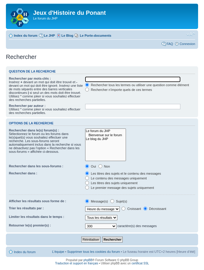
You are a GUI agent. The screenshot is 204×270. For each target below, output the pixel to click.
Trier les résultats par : (26, 208)
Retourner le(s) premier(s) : (30, 225)
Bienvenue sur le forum (105, 135)
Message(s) (97, 201)
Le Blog (67, 35)
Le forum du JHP (105, 131)
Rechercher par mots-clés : (30, 78)
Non (104, 166)
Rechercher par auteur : (27, 105)
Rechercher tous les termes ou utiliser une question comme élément (137, 85)
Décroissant (154, 208)
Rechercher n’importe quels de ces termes (118, 89)
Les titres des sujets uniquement (111, 183)
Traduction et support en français (76, 263)
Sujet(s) (118, 201)
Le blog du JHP (105, 139)
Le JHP (49, 35)
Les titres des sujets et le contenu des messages (123, 173)
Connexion (187, 44)
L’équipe (58, 251)
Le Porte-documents (95, 35)
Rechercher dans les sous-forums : (36, 166)
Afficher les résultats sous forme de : (37, 201)
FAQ (169, 44)
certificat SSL (140, 263)
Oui (90, 166)
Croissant (131, 208)
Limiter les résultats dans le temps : (36, 216)
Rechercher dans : (23, 173)
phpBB (87, 260)
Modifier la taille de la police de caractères (191, 34)
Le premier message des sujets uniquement (119, 187)
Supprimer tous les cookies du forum (93, 251)
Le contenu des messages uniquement (116, 178)
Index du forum (25, 35)
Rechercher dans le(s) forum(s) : (34, 130)
